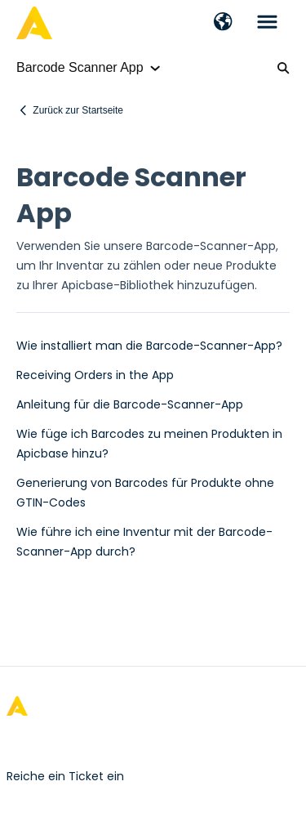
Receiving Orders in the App (95, 375)
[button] (223, 23)
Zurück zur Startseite (78, 110)
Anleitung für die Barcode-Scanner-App (129, 404)
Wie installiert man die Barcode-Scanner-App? (149, 345)
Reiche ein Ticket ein (65, 776)
